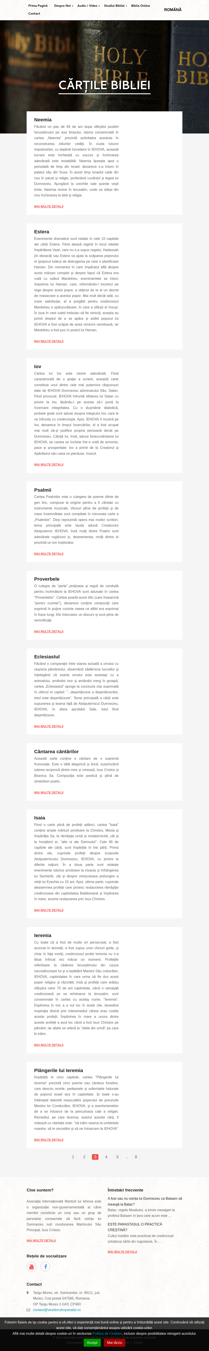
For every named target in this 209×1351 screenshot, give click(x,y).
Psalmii (42, 490)
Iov (37, 366)
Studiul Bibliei (114, 6)
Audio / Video (87, 6)
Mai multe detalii (48, 206)
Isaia (39, 817)
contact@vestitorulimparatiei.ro (57, 1310)
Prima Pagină (38, 6)
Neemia (42, 119)
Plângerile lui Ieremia (58, 1070)
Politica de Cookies (107, 1333)
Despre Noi (62, 6)
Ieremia (42, 935)
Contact (34, 13)
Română (173, 10)
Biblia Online (140, 6)
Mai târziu (114, 1342)
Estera (41, 231)
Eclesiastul (47, 656)
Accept (92, 1342)
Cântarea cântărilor (56, 751)
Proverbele (46, 579)
